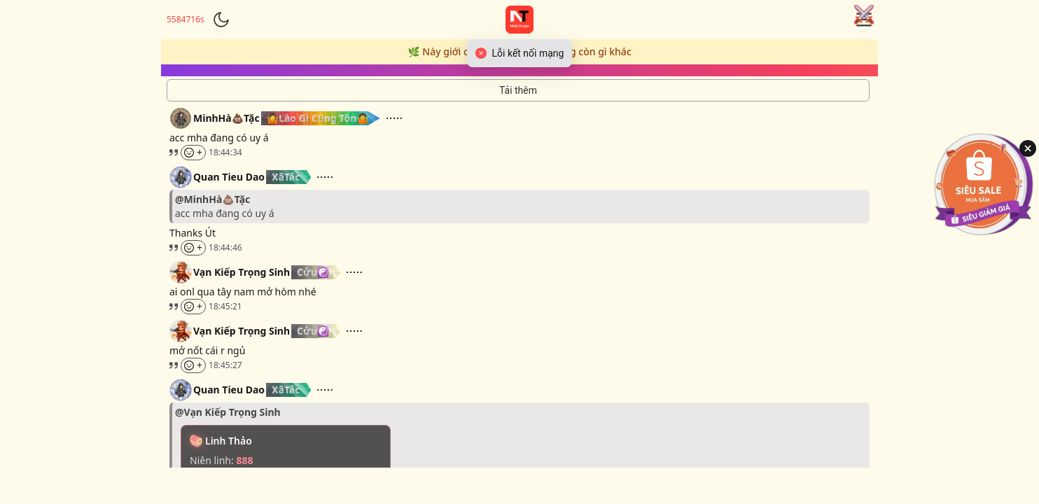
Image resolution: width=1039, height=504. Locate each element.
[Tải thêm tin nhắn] (518, 90)
